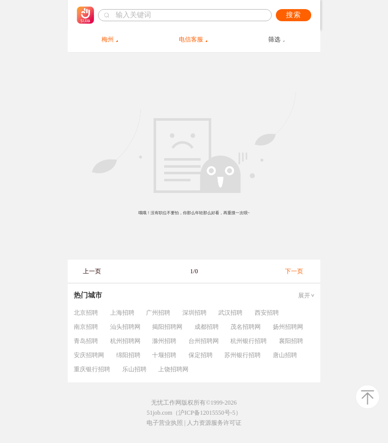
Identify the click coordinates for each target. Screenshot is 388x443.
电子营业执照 (165, 422)
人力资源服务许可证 (214, 422)
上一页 (92, 271)
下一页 (294, 271)
